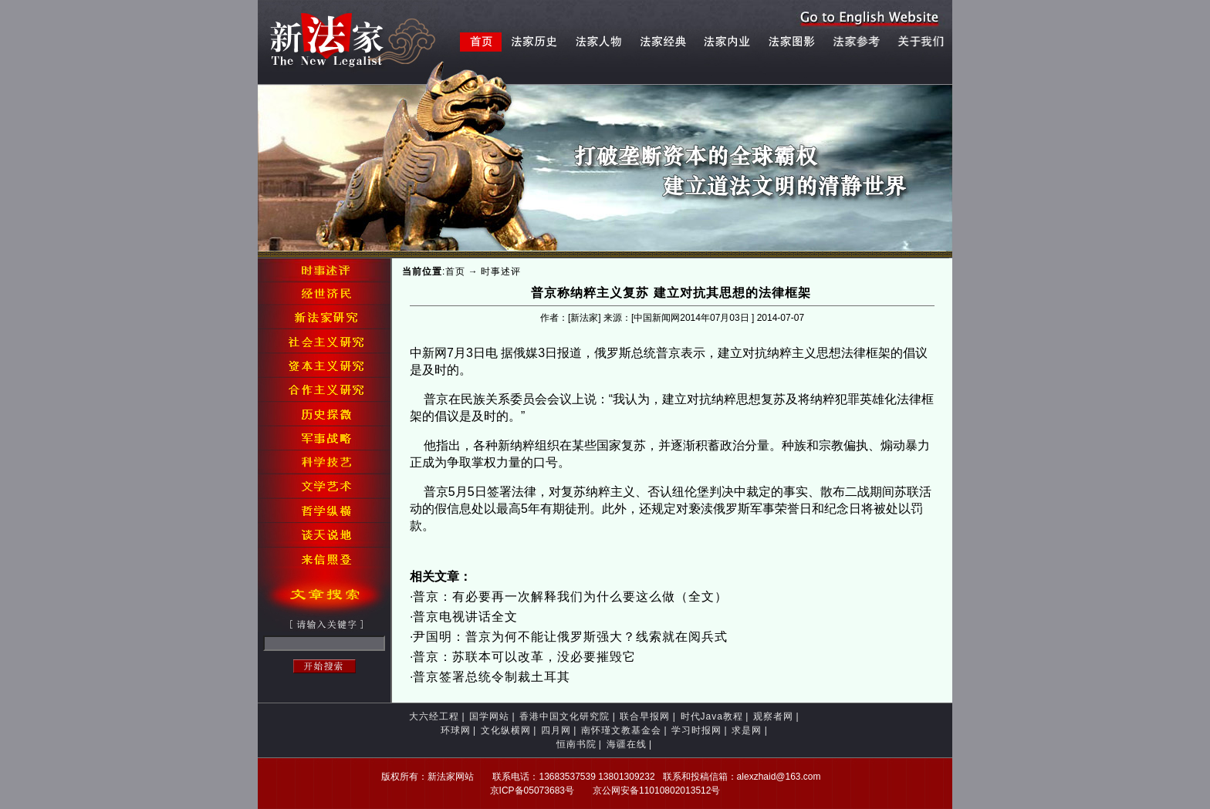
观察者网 (773, 716)
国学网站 (489, 716)
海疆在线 (627, 744)
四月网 (556, 730)
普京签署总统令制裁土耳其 (491, 676)
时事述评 (501, 271)
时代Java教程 (712, 716)
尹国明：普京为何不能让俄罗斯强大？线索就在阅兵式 (570, 636)
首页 (455, 271)
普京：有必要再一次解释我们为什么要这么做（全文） (570, 596)
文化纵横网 (506, 730)
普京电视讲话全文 (465, 616)
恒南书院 (576, 744)
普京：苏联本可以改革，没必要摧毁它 (524, 656)
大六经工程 (434, 716)
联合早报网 (645, 716)
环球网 (456, 730)
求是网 (747, 730)
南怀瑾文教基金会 (621, 730)
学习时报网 (696, 730)
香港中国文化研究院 (564, 716)
